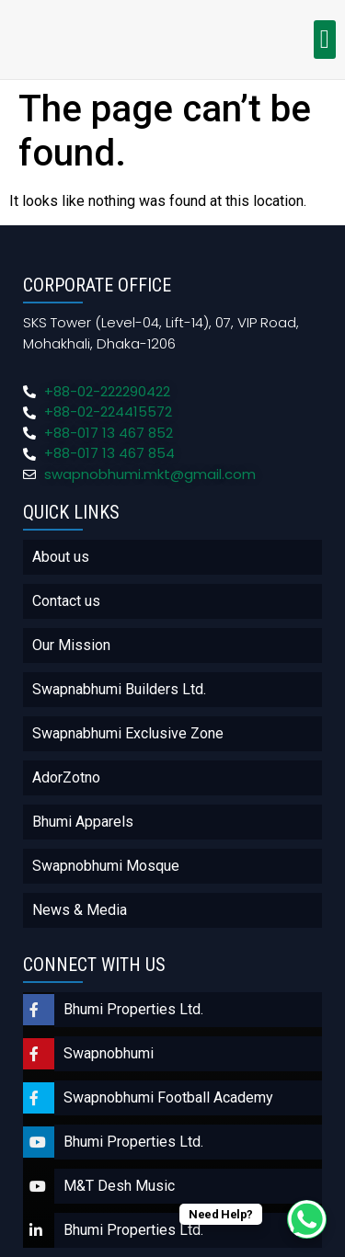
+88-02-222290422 (107, 391)
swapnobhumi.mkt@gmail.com (150, 474)
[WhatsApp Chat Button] (307, 1219)
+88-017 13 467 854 (109, 453)
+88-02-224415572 (108, 411)
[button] (325, 39)
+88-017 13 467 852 (108, 432)
